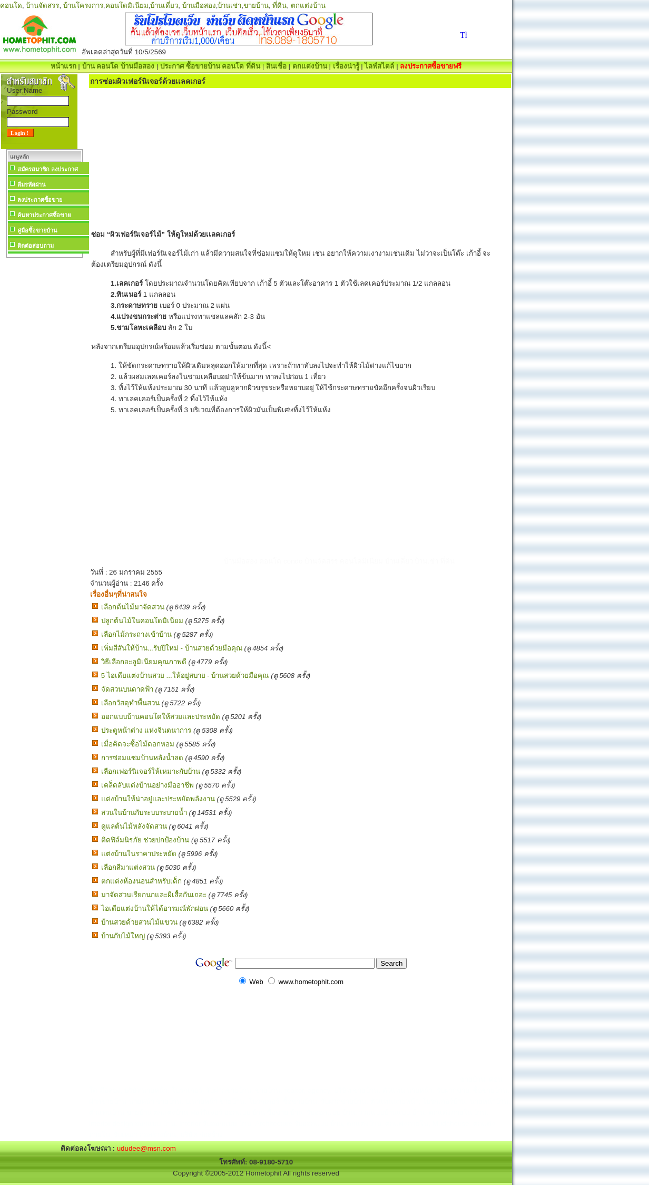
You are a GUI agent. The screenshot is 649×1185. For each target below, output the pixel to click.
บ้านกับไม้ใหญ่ (123, 936)
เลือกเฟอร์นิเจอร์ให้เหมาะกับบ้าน (150, 771)
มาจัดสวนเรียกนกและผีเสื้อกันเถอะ (153, 895)
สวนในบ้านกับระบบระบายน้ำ (144, 813)
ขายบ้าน (256, 5)
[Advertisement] (44, 418)
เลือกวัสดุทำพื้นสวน (130, 703)
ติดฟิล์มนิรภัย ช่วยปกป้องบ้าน (145, 840)
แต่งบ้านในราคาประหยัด (138, 854)
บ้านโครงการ (83, 5)
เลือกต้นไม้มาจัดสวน (132, 607)
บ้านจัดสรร (42, 5)
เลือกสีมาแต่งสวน (128, 867)
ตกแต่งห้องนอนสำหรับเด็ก (141, 881)
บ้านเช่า (229, 5)
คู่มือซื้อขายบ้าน (37, 230)
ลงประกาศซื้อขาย (39, 200)
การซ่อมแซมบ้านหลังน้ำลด (142, 758)
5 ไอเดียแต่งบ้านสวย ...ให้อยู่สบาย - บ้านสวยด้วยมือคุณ (185, 675)
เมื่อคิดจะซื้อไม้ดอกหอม (137, 744)
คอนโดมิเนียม (127, 5)
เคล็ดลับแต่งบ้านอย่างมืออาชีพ (147, 785)
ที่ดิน (279, 5)
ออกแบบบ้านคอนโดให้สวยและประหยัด (160, 717)
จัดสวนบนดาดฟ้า (127, 689)
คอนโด (11, 5)
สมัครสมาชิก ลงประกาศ (47, 169)
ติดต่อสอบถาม (35, 245)
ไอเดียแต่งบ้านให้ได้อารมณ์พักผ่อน (154, 908)
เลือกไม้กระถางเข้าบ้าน (136, 634)
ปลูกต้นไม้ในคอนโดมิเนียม (142, 621)
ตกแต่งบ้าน (308, 5)
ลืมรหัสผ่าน (31, 184)
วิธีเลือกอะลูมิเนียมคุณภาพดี (143, 662)
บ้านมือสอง (199, 5)
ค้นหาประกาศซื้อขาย (44, 215)
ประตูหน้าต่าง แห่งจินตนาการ (146, 730)
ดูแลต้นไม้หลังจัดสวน (134, 826)
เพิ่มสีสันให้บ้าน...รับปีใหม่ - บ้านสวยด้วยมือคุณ (171, 648)
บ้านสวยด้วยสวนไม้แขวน (139, 922)
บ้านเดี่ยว (164, 5)
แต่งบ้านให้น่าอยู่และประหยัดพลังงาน (158, 799)
